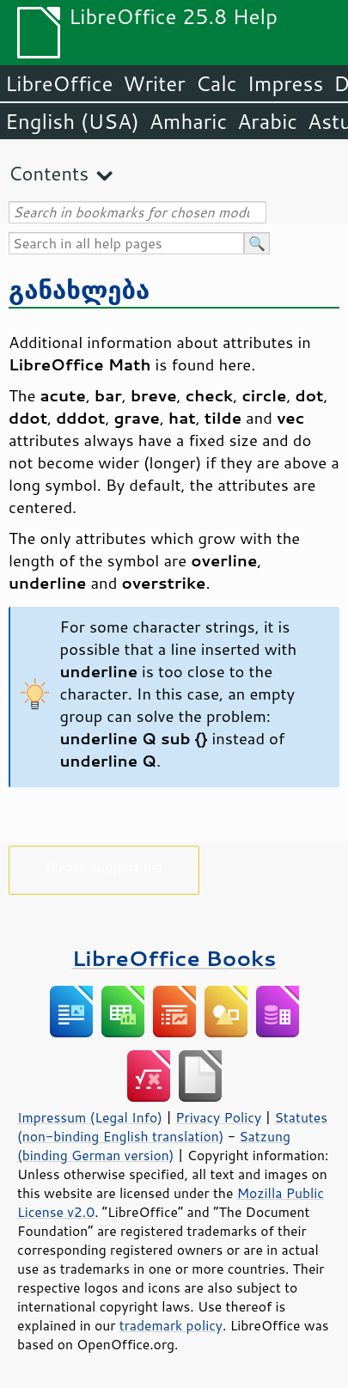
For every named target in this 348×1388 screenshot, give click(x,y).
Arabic (267, 121)
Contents (49, 173)
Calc (216, 83)
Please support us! (104, 867)
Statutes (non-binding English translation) (172, 1127)
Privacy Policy (218, 1117)
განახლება (79, 289)
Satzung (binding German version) (153, 1146)
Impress (285, 83)
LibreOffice (59, 83)
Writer (154, 83)
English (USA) (72, 121)
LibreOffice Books (174, 958)
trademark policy (171, 1325)
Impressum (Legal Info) (89, 1117)
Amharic (188, 121)
